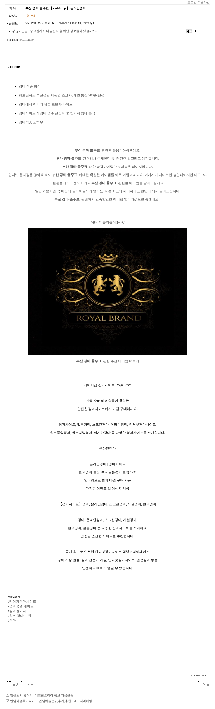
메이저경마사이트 (22, 601)
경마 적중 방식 (30, 86)
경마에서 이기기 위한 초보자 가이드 (46, 104)
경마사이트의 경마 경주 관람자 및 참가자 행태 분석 (57, 113)
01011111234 (27, 39)
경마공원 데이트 (21, 606)
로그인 (192, 2)
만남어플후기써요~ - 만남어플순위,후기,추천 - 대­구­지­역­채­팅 (51, 701)
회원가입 (203, 2)
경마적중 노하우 (31, 122)
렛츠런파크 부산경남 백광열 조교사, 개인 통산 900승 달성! (62, 95)
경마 (12, 620)
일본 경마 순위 (20, 616)
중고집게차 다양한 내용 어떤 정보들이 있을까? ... (63, 31)
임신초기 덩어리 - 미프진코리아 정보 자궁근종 (41, 695)
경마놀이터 (17, 611)
